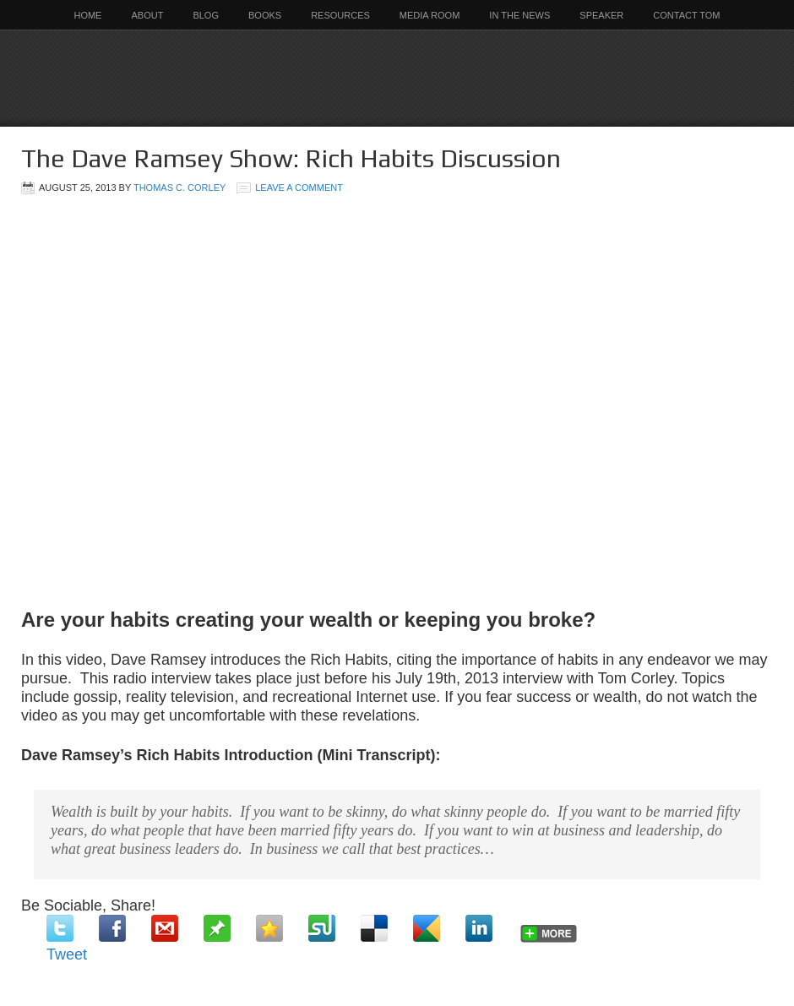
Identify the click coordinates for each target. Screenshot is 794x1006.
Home (87, 15)
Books (264, 15)
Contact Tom (686, 15)
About (147, 15)
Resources (340, 15)
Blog (206, 15)
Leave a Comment (299, 187)
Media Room (430, 15)
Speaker (601, 15)
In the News (519, 15)
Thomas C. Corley (179, 187)
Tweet (66, 954)
